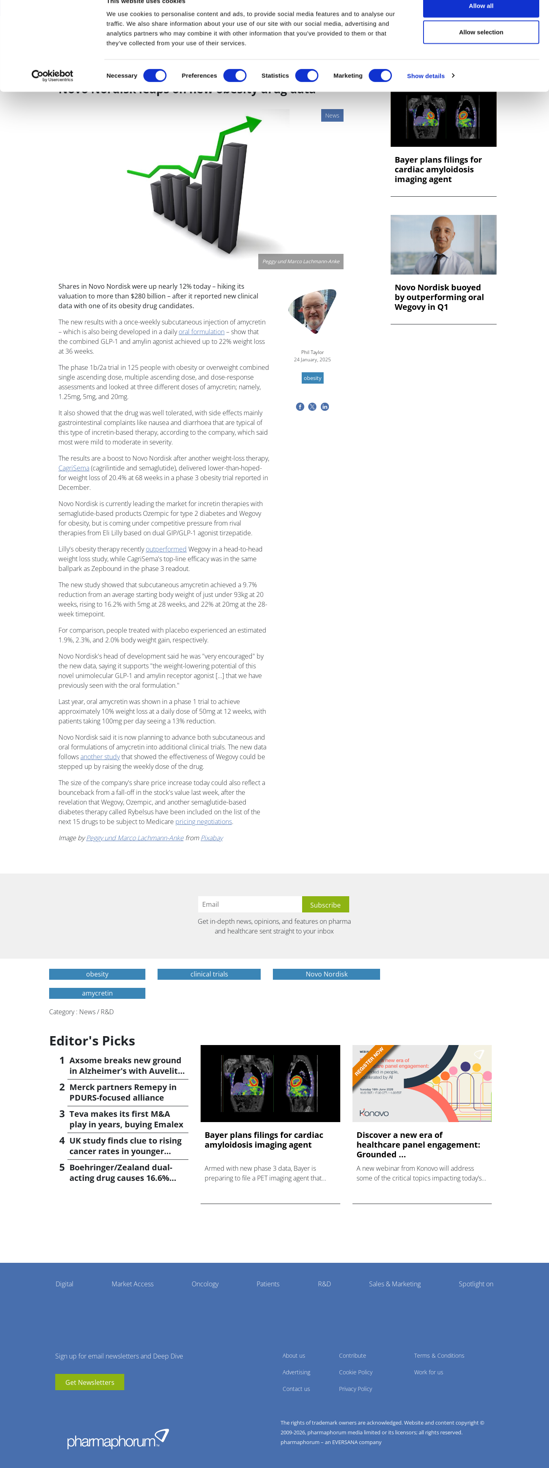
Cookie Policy (355, 1372)
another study (100, 756)
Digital (64, 1283)
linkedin (73, 1402)
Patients (268, 1283)
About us (294, 1355)
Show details (426, 91)
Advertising (296, 1372)
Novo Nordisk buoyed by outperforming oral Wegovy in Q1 (439, 297)
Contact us (296, 1389)
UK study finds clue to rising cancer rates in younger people (125, 1151)
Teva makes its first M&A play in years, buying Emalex (126, 1119)
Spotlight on (476, 1283)
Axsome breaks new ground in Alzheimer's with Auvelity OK (125, 1071)
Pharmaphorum (118, 1439)
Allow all (481, 21)
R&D (324, 1283)
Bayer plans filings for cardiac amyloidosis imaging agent (438, 169)
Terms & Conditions (439, 1355)
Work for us (428, 1372)
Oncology (205, 1283)
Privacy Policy (355, 1389)
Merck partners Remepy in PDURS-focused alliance (123, 1092)
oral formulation (202, 331)
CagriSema (73, 468)
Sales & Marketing (395, 1283)
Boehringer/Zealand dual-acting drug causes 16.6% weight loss (120, 1178)
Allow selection (481, 48)
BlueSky (86, 1402)
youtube (61, 1402)
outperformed (166, 549)
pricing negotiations (203, 821)
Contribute (352, 1355)
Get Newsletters (90, 1382)
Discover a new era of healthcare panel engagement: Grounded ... (418, 1144)
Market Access (132, 1283)
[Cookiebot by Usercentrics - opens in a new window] (52, 92)
